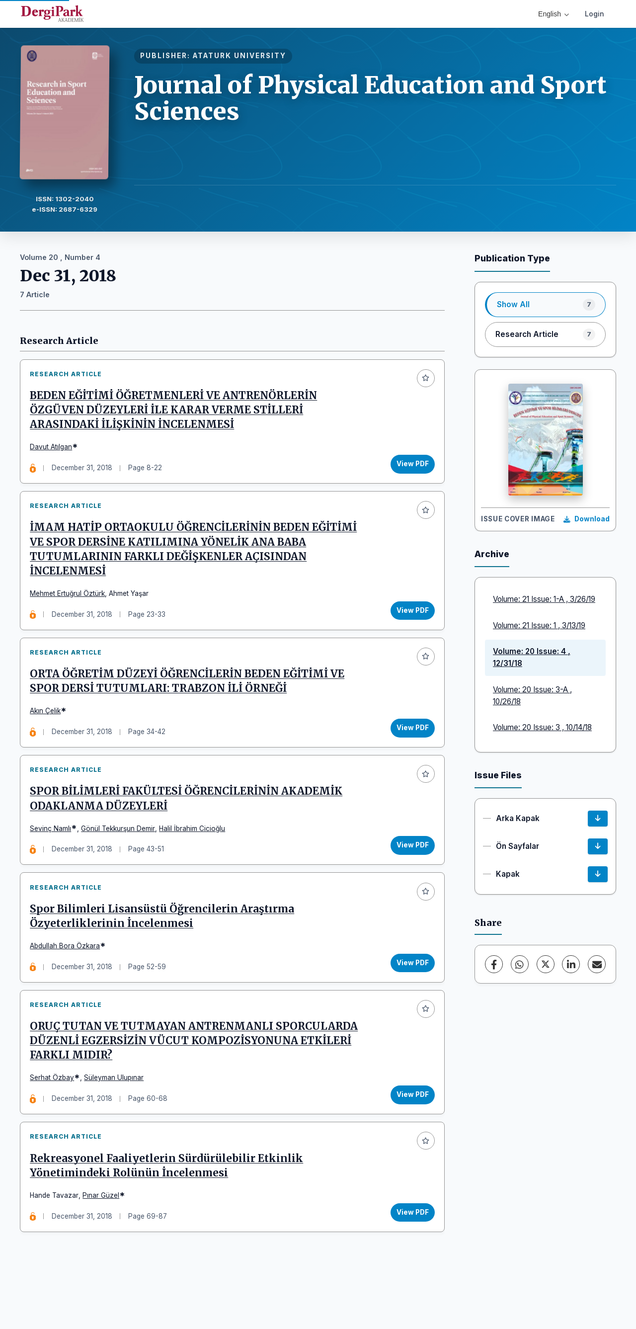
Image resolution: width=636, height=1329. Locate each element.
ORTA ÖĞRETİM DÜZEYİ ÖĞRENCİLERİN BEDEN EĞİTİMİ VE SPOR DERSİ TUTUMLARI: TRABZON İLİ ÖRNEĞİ (190, 695)
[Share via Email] (597, 964)
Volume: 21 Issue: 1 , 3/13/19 (539, 625)
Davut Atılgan (54, 450)
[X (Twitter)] (546, 964)
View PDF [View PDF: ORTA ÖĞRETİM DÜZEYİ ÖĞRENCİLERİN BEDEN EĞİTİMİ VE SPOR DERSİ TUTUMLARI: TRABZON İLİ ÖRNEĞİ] (410, 742)
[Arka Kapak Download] (598, 819)
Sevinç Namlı (53, 848)
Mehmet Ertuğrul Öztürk (70, 602)
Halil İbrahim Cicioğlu (195, 848)
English (553, 14)
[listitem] (545, 304)
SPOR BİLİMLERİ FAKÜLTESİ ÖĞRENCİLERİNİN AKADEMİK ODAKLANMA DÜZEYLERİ (189, 818)
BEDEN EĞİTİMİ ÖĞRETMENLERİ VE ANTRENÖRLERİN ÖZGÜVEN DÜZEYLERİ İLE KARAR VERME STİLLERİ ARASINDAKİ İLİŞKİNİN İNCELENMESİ (176, 413)
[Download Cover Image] (586, 519)
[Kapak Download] (598, 874)
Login (594, 13)
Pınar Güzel (103, 1233)
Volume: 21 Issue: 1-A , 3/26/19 (544, 599)
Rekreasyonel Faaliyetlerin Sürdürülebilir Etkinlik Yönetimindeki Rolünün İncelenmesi (169, 1203)
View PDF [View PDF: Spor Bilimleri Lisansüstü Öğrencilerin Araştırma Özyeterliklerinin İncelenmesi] (410, 989)
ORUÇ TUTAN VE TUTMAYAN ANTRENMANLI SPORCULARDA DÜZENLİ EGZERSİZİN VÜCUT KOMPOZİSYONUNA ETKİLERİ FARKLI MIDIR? (197, 1072)
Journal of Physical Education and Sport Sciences (370, 98)
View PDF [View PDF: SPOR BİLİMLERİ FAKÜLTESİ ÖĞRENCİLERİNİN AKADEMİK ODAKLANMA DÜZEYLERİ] (410, 865)
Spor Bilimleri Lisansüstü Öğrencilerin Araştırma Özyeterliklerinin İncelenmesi (165, 942)
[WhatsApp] (520, 964)
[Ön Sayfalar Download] (598, 846)
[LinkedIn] (571, 964)
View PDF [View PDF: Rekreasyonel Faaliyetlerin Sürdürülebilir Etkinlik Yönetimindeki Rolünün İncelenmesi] (410, 1249)
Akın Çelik (48, 725)
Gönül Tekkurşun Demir (121, 848)
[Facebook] (494, 964)
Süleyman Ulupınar (117, 1109)
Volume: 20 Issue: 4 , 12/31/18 (531, 657)
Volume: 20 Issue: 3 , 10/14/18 (542, 727)
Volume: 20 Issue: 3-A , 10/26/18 (532, 695)
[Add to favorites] (423, 381)
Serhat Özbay (55, 1109)
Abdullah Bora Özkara (68, 972)
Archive (492, 554)
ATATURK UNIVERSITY (239, 56)
